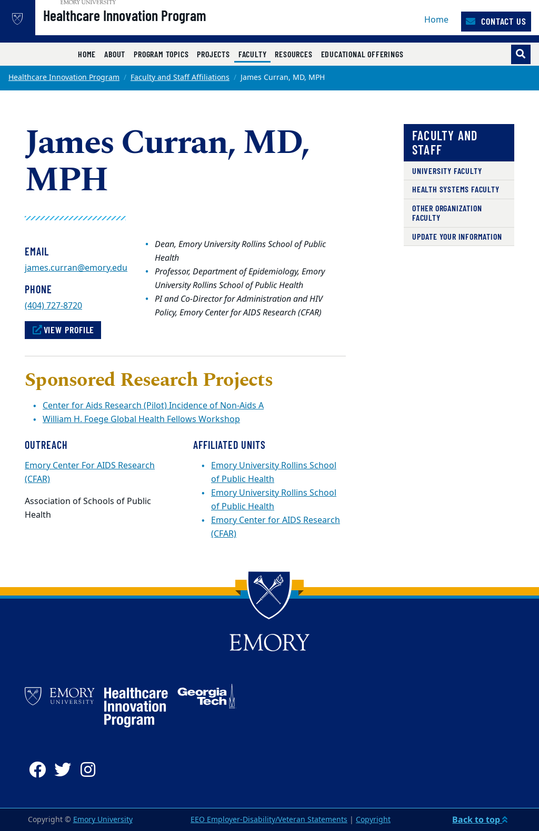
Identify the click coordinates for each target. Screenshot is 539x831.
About (114, 54)
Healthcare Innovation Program (155, 26)
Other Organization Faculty (447, 212)
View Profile (63, 329)
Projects (213, 54)
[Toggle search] (521, 54)
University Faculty (447, 171)
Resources (293, 54)
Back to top (479, 819)
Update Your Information (457, 236)
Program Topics (161, 54)
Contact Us (496, 21)
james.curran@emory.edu (76, 268)
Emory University (103, 819)
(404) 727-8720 (53, 306)
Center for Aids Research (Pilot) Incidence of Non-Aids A (153, 405)
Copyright (373, 819)
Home (436, 20)
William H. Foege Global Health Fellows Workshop (141, 419)
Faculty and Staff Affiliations (180, 77)
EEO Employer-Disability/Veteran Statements (269, 819)
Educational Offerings (362, 54)
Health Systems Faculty (456, 189)
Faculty (254, 53)
